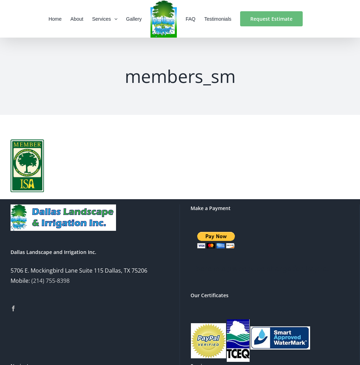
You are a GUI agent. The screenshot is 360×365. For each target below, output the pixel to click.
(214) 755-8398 (50, 281)
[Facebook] (13, 308)
